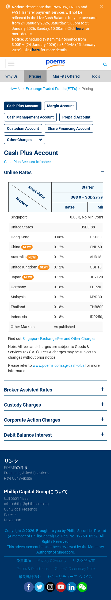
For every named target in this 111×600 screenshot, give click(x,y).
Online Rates (18, 172)
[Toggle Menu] (11, 63)
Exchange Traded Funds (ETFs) (51, 89)
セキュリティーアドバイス (69, 576)
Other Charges (19, 140)
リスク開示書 (83, 560)
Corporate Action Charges (32, 420)
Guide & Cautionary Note (75, 568)
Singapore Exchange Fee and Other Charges (58, 338)
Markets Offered (66, 76)
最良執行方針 (30, 576)
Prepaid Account (76, 117)
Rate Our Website (18, 478)
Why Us (11, 76)
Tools (95, 76)
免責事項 (23, 560)
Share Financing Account (69, 128)
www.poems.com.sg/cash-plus (59, 365)
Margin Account (60, 106)
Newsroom (13, 520)
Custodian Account (23, 128)
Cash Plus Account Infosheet (28, 162)
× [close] (101, 6)
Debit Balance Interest (28, 435)
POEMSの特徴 (15, 467)
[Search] (105, 64)
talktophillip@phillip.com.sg (26, 504)
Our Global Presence (20, 509)
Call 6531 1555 (16, 498)
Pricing (35, 76)
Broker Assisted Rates (28, 390)
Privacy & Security (51, 560)
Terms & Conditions (33, 568)
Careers (10, 514)
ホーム (15, 89)
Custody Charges (22, 405)
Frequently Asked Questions (26, 473)
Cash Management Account (30, 117)
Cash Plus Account (23, 106)
